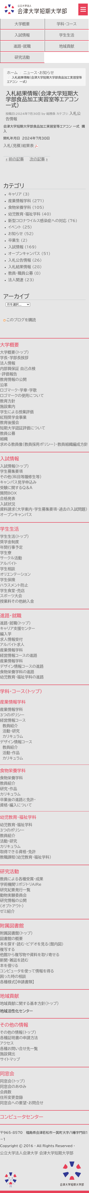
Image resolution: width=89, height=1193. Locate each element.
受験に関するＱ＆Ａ (16, 488)
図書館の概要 (11, 938)
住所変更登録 (11, 1097)
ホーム (12, 73)
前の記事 (16, 159)
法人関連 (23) (21, 280)
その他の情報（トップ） (18, 1032)
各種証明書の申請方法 (19, 1038)
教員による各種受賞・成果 (21, 879)
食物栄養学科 (11, 778)
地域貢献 (66, 46)
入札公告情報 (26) (25, 260)
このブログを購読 (21, 320)
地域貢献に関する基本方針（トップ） (29, 1003)
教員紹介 (9, 726)
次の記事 (37, 159)
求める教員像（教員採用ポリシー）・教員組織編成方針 (44, 444)
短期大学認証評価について (22, 428)
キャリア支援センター (17, 628)
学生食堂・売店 (12, 590)
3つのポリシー (12, 715)
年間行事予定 (11, 547)
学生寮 (5, 553)
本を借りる (9, 965)
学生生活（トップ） (14, 536)
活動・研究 (10, 731)
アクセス (7, 1043)
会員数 (5, 1092)
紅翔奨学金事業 (13, 417)
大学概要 (22, 24)
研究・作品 (8, 789)
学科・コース (67, 24)
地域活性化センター (16, 1011)
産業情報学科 (11, 709)
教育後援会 (9, 422)
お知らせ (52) (20, 234)
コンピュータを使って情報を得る (27, 971)
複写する (7, 949)
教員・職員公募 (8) (24, 273)
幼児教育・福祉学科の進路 (22, 677)
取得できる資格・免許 (18, 852)
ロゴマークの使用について (22, 395)
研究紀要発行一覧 (15, 890)
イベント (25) (20, 227)
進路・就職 (22, 46)
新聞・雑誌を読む (14, 960)
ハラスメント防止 (14, 585)
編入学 (5, 634)
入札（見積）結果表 (18, 145)
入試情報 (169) (22, 247)
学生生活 (66, 35)
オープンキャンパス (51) (29, 253)
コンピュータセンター (21, 1116)
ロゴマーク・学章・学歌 (18, 390)
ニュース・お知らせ (38, 73)
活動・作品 (10, 753)
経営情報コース (13, 720)
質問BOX (8, 493)
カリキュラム (11, 736)
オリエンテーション (15, 574)
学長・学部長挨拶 (14, 358)
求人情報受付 (11, 639)
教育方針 (7, 401)
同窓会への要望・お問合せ (21, 1103)
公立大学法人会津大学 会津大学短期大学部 (36, 1153)
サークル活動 (11, 558)
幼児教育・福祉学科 (16, 825)
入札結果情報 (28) (25, 267)
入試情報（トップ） (14, 466)
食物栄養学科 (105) (26, 207)
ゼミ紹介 (7, 911)
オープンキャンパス (16, 514)
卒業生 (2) (17, 240)
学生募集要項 (11, 471)
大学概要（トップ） (14, 352)
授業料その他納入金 (17, 601)
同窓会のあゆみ (13, 1086)
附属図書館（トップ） (16, 933)
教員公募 (7, 433)
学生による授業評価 (17, 412)
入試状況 (7, 504)
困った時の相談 (13, 976)
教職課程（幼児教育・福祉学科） (25, 857)
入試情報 (22, 35)
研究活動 (22, 57)
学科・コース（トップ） (21, 691)
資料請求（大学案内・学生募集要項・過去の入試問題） (43, 509)
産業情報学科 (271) (26, 201)
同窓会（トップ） (12, 1081)
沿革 (4, 385)
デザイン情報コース (16, 742)
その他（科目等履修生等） (21, 477)
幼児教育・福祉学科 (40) (29, 214)
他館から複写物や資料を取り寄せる (30, 955)
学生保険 (7, 580)
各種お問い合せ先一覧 (19, 1049)
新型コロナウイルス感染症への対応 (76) (42, 221)
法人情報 (7, 363)
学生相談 (7, 569)
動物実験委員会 (13, 895)
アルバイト (8, 563)
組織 (4, 439)
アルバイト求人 (12, 644)
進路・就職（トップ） (15, 623)
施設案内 (7, 406)
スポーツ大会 (11, 596)
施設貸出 (7, 1054)
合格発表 (7, 498)
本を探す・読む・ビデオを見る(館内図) (31, 944)
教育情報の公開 (13, 379)
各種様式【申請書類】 (17, 982)
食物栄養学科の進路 (17, 672)
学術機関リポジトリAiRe (21, 884)
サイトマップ (10, 1059)
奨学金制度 (9, 542)
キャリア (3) (18, 194)
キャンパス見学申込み (18, 482)
